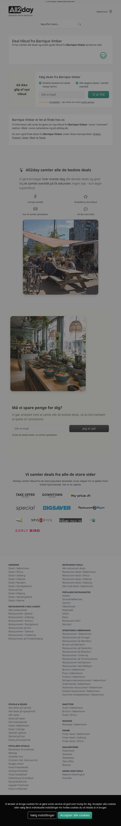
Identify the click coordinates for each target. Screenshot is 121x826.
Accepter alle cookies (75, 815)
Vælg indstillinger (42, 815)
